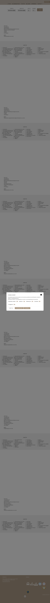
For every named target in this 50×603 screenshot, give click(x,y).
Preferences (29, 301)
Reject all (11, 308)
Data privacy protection (34, 299)
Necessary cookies (13, 301)
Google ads (11, 304)
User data (37, 301)
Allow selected (19, 308)
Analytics (22, 301)
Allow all (27, 308)
